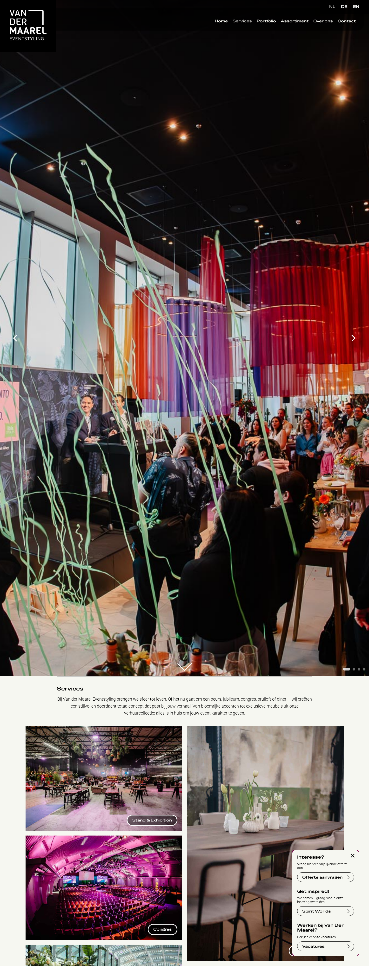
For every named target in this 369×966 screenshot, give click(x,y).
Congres (33, 838)
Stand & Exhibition (43, 728)
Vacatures (313, 946)
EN (356, 6)
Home (215, 26)
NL (332, 6)
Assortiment (288, 26)
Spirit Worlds (316, 911)
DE (344, 6)
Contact (341, 26)
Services (236, 26)
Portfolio (260, 26)
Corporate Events (203, 728)
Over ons (317, 26)
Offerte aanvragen (322, 877)
